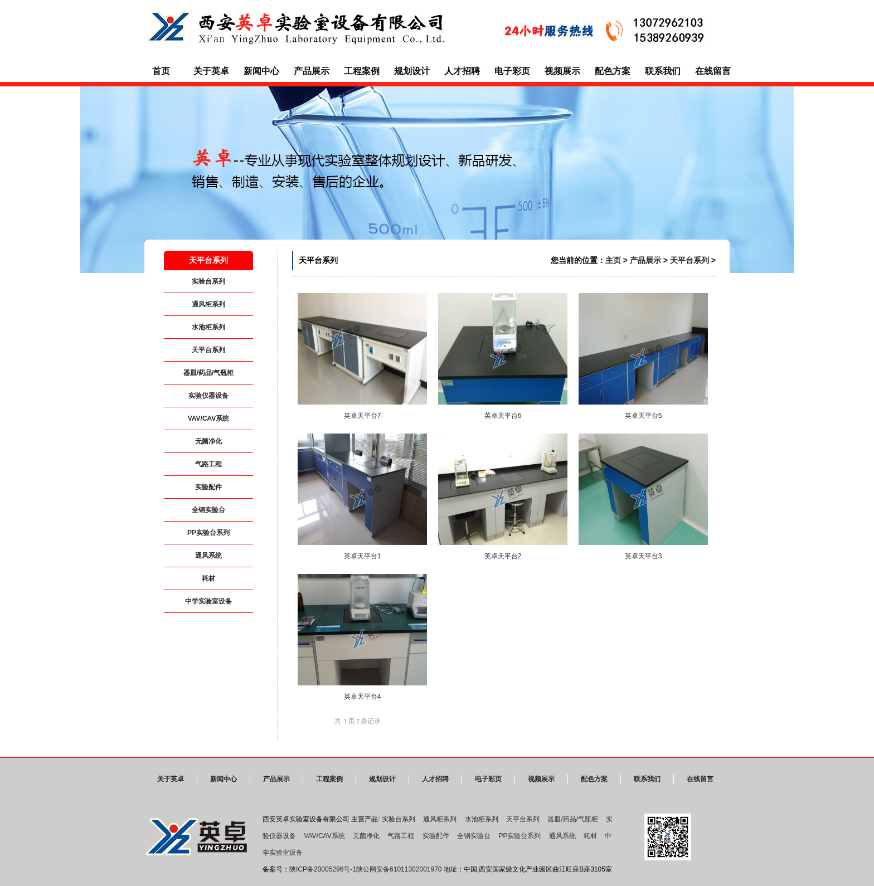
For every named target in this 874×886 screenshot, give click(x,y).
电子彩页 (512, 71)
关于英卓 (211, 71)
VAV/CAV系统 (209, 418)
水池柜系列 (208, 327)
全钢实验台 (208, 510)
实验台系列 (208, 281)
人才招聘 (462, 71)
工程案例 (362, 71)
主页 (613, 260)
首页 (161, 71)
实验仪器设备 (208, 396)
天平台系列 (208, 350)
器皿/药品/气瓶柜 (208, 373)
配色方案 (612, 71)
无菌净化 (208, 441)
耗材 (208, 578)
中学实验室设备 (208, 601)
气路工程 (208, 464)
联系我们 (663, 71)
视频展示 (562, 71)
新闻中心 (261, 71)
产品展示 (311, 71)
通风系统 (208, 555)
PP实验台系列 (208, 533)
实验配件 (208, 487)
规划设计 (412, 71)
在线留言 (713, 71)
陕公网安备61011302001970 (398, 869)
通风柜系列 (208, 304)
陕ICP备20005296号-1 (322, 869)
